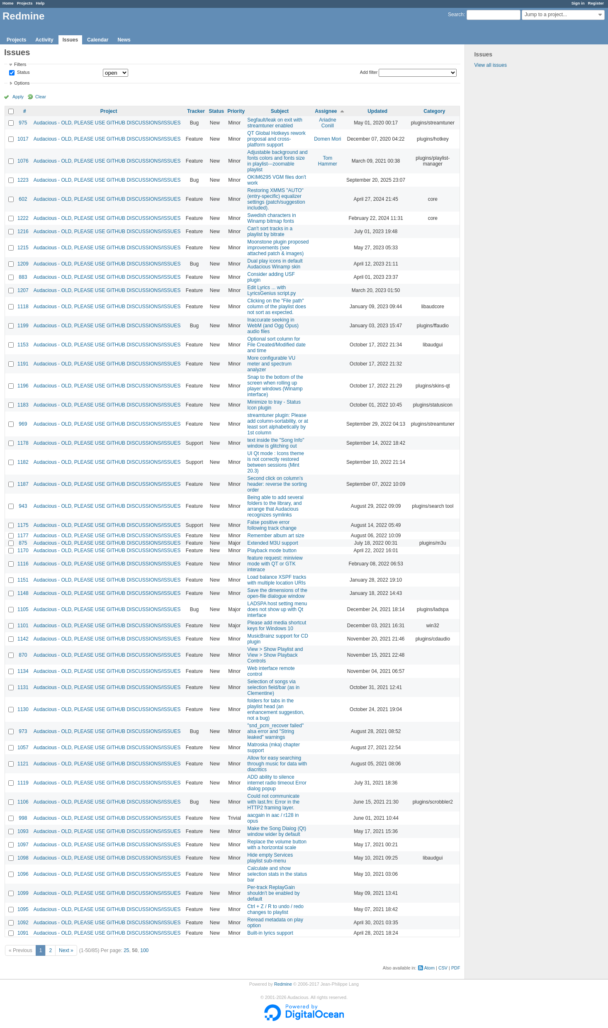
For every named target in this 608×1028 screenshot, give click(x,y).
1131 (23, 687)
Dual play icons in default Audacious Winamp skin (274, 264)
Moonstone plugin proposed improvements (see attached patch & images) (278, 247)
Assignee (326, 111)
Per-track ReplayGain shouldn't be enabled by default (273, 893)
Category (434, 111)
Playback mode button (272, 550)
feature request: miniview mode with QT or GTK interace (274, 563)
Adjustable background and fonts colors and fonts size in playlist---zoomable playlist (277, 161)
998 (23, 818)
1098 (23, 858)
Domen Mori (327, 139)
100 (144, 950)
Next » (66, 950)
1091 (23, 933)
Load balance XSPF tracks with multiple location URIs (276, 580)
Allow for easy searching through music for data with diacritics (277, 763)
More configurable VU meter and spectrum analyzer (271, 364)
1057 (23, 747)
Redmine (283, 984)
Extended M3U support (272, 543)
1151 (23, 580)
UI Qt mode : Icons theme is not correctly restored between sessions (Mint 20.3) (275, 462)
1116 (23, 564)
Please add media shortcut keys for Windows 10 (276, 625)
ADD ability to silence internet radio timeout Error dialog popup (276, 783)
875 (23, 543)
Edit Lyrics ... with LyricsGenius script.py (271, 290)
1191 (23, 364)
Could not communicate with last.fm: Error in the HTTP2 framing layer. (273, 802)
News (123, 40)
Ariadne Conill (327, 123)
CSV (442, 967)
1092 (23, 923)
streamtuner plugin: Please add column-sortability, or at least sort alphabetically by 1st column (277, 424)
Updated (377, 111)
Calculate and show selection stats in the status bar (277, 874)
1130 (23, 709)
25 (126, 950)
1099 (23, 893)
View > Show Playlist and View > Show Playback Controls (275, 655)
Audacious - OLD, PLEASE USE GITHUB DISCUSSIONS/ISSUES (107, 123)
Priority (236, 111)
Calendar (97, 40)
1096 (23, 874)
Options (21, 82)
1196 (23, 386)
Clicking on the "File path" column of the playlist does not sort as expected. (276, 306)
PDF (455, 967)
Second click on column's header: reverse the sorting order (276, 484)
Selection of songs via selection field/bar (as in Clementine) (273, 687)
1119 (23, 783)
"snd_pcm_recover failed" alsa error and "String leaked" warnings (275, 731)
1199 (23, 326)
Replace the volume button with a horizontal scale (276, 844)
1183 (23, 405)
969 (23, 424)
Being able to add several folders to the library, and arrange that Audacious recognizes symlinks (275, 506)
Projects (25, 3)
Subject (280, 111)
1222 (23, 218)
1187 (23, 484)
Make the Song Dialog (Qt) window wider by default (276, 831)
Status (23, 72)
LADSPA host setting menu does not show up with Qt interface (277, 609)
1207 (23, 290)
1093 (23, 831)
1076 (23, 161)
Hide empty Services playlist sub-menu (270, 858)
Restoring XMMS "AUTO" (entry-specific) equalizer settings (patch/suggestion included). (276, 199)
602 (23, 199)
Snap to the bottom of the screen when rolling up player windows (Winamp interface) (275, 385)
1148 (23, 593)
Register (596, 3)
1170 (23, 550)
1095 (23, 909)
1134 (23, 671)
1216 (23, 231)
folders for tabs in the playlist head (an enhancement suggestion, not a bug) (275, 709)
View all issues (490, 65)
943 (23, 506)
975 (23, 123)
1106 (23, 802)
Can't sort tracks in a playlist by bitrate (269, 231)
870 (23, 655)
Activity (44, 40)
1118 (23, 306)
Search (456, 14)
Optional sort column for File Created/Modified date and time (276, 344)
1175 (23, 525)
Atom (429, 967)
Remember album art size (275, 535)
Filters (20, 64)
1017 (23, 139)
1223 (23, 180)
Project (108, 111)
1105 (23, 609)
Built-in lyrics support (270, 933)
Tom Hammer (327, 161)
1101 (23, 625)
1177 (23, 535)
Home (8, 3)
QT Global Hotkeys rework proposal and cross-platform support (276, 139)
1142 (23, 639)
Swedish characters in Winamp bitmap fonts (271, 218)
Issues (70, 40)
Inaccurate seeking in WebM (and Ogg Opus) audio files (273, 325)
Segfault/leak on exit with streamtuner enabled (274, 123)
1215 (23, 248)
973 (23, 731)
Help (40, 3)
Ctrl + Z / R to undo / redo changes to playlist (275, 909)
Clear (40, 96)
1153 (23, 345)
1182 (23, 462)
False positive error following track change (272, 525)
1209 (23, 264)
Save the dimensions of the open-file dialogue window (277, 593)
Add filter (369, 72)
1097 (23, 845)
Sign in (578, 3)
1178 (23, 443)
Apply (18, 96)
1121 (23, 764)
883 (23, 277)
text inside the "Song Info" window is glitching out (275, 443)
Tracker (196, 111)
